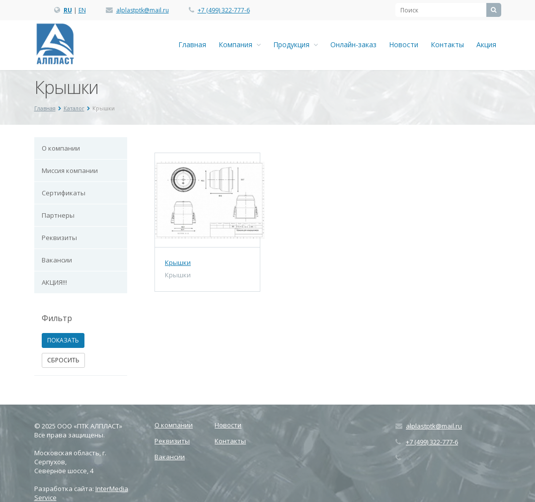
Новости (403, 44)
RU (68, 10)
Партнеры (58, 215)
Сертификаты (63, 192)
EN (82, 10)
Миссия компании (70, 170)
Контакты (447, 44)
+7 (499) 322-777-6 (224, 10)
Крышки (178, 262)
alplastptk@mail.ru (142, 10)
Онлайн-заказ (353, 44)
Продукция (295, 44)
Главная (192, 44)
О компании (61, 148)
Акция (486, 44)
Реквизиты (59, 237)
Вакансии (57, 259)
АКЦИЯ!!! (54, 282)
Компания (240, 44)
